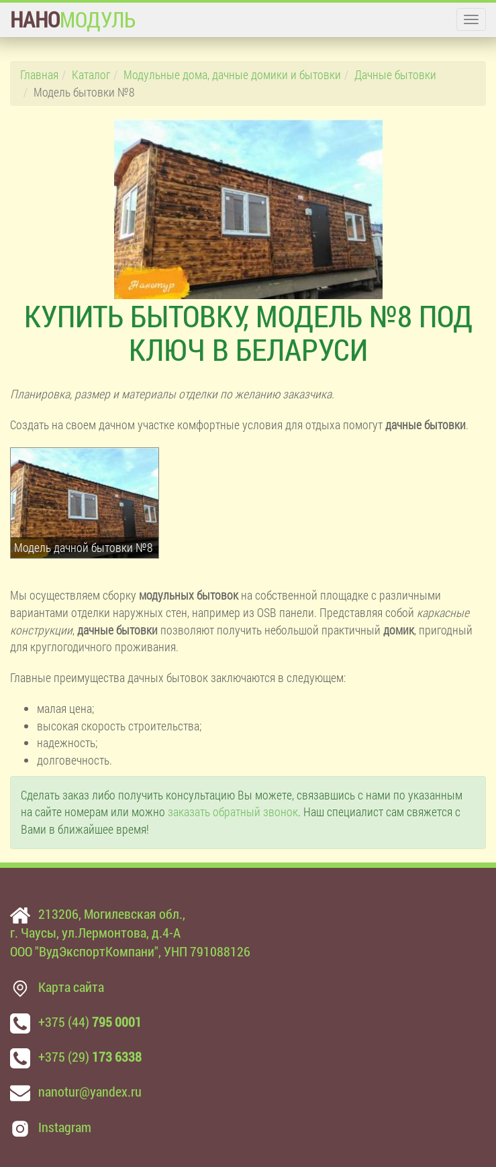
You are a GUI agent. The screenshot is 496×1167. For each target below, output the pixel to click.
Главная (39, 74)
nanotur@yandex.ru (90, 1091)
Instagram (64, 1126)
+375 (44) (90, 1021)
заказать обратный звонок (233, 811)
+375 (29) (90, 1056)
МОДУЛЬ (73, 19)
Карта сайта (71, 986)
